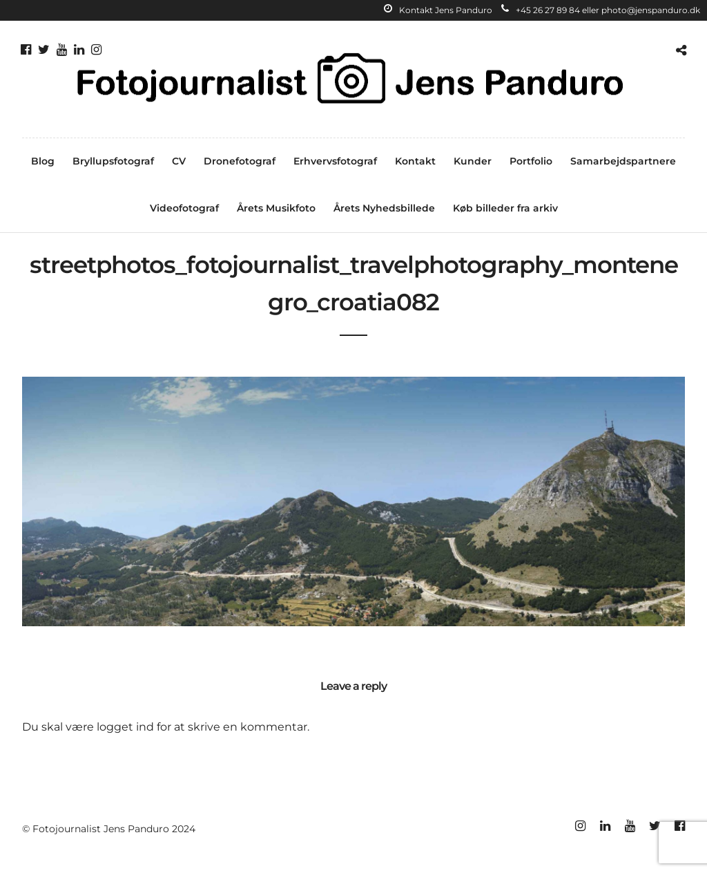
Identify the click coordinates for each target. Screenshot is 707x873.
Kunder (473, 161)
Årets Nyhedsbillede (384, 208)
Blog (43, 161)
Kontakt (415, 161)
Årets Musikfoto (276, 208)
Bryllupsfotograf (113, 161)
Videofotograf (184, 208)
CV (179, 161)
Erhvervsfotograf (335, 161)
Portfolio (531, 161)
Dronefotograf (239, 161)
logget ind (125, 726)
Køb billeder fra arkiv (505, 208)
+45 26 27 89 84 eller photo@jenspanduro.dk (600, 10)
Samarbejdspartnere (623, 161)
